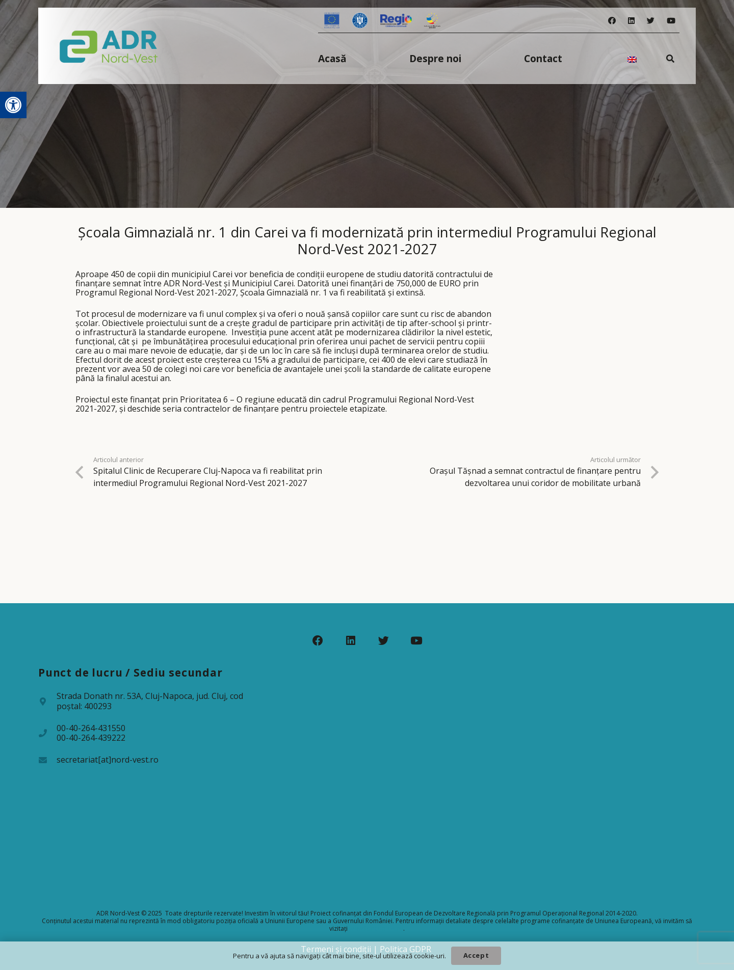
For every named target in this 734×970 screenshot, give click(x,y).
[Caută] (670, 58)
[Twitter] (650, 20)
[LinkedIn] (631, 20)
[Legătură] (109, 45)
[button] (13, 105)
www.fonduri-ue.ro (376, 928)
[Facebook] (612, 20)
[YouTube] (671, 20)
